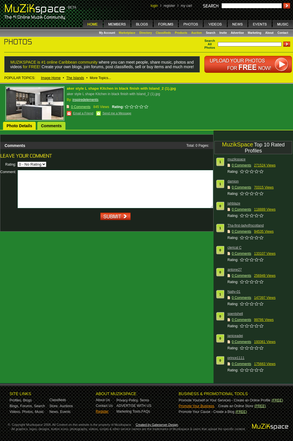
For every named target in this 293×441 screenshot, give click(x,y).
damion (233, 181)
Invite (223, 32)
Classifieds (163, 32)
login (154, 6)
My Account (107, 32)
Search (210, 32)
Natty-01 (234, 292)
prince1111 (236, 358)
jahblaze (234, 203)
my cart (186, 6)
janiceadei (235, 336)
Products (181, 32)
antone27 (235, 270)
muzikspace (237, 159)
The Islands (75, 78)
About (269, 32)
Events (65, 412)
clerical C (235, 248)
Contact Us (104, 406)
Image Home (51, 78)
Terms (144, 400)
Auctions (66, 406)
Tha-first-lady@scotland (246, 226)
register (169, 6)
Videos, (15, 412)
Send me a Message (116, 113)
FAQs (145, 411)
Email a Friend (83, 113)
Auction (196, 32)
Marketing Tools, (129, 411)
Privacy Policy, (128, 400)
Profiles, (16, 400)
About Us (103, 400)
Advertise (237, 32)
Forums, (26, 406)
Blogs (27, 400)
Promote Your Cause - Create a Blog (206, 412)
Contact (283, 32)
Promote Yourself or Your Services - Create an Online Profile (224, 400)
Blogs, (14, 406)
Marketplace (127, 32)
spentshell (235, 314)
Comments (51, 126)
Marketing (254, 32)
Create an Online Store (235, 406)
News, (54, 412)
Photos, (28, 412)
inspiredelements (85, 100)
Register (102, 411)
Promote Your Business (196, 406)
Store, (54, 406)
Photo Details (19, 126)
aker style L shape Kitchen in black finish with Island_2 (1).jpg (121, 88)
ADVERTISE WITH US (134, 406)
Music (39, 412)
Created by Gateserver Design (156, 424)
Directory (145, 32)
